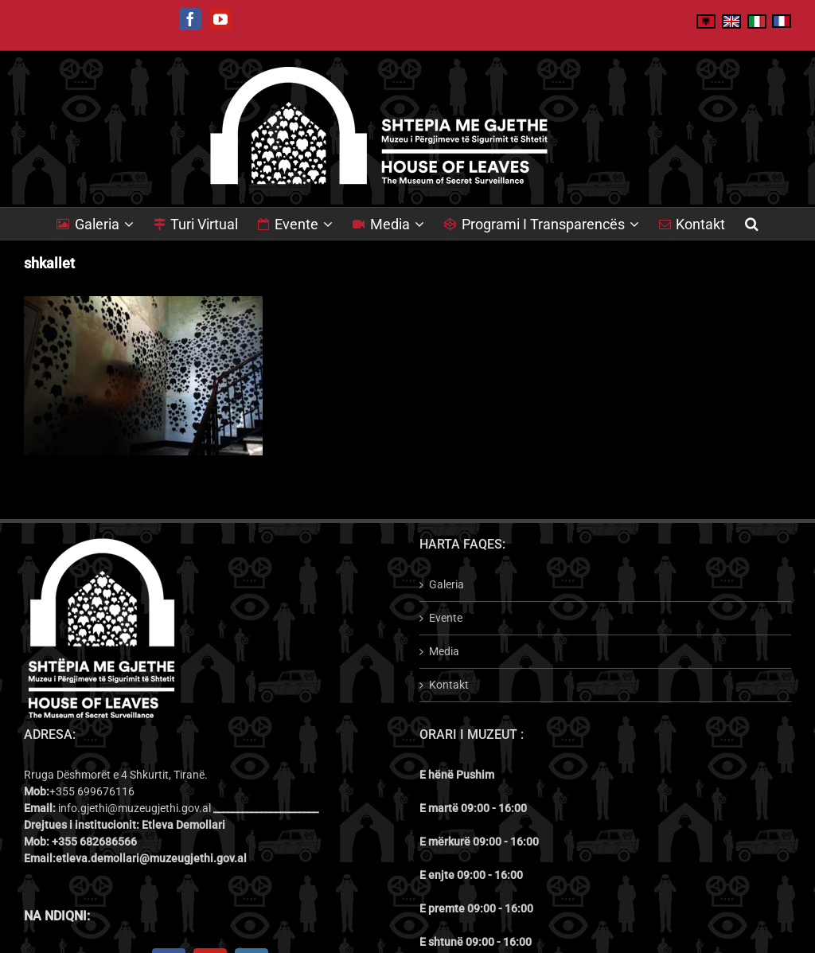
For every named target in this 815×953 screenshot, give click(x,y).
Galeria (446, 584)
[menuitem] (105, 224)
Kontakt (449, 684)
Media (444, 651)
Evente (445, 617)
